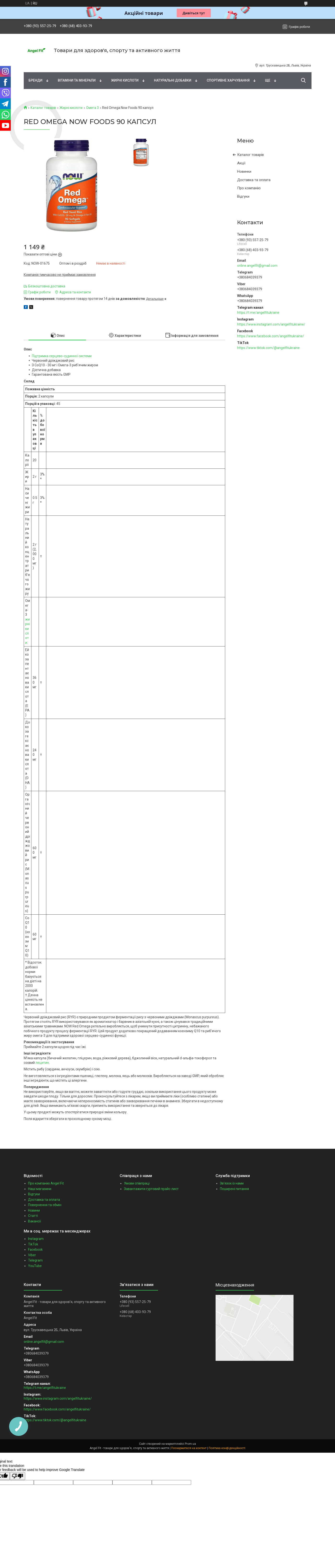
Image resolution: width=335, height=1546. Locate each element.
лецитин (42, 1063)
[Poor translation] (17, 1476)
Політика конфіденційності (227, 1448)
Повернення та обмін (44, 1205)
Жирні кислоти (125, 80)
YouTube (35, 1266)
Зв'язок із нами (232, 1183)
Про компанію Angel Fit (46, 1183)
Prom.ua (190, 1443)
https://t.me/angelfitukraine (258, 312)
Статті (33, 1216)
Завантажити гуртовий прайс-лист (151, 1189)
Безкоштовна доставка (46, 286)
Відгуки (243, 196)
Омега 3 (92, 108)
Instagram (36, 1239)
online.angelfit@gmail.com (257, 265)
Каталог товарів (43, 108)
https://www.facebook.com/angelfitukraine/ (270, 336)
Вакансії (34, 1221)
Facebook (35, 1249)
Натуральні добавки (172, 80)
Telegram (35, 1260)
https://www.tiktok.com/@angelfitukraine (268, 348)
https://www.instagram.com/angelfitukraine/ (271, 324)
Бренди (35, 80)
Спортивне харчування (228, 80)
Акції (241, 163)
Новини (34, 1210)
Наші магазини (39, 1189)
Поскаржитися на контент (188, 1448)
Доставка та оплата (253, 180)
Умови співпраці (137, 1183)
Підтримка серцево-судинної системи (62, 356)
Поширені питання (234, 1189)
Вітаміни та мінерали (77, 80)
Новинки (244, 171)
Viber (32, 1255)
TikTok (33, 1244)
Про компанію (249, 188)
